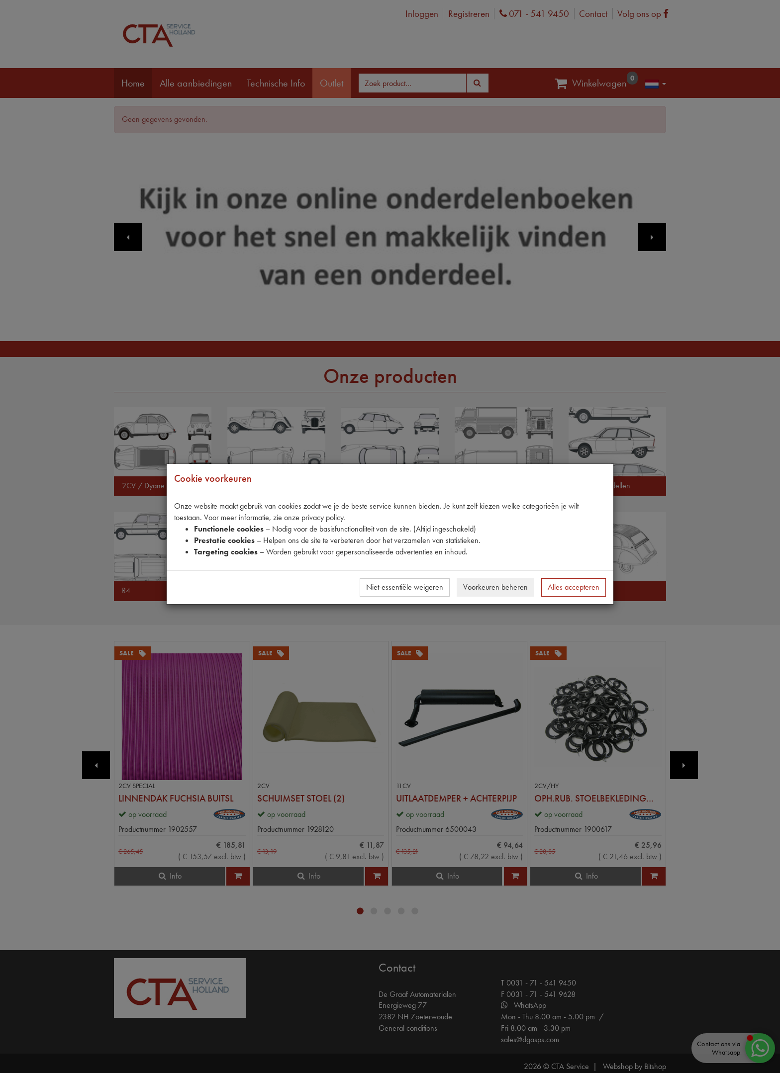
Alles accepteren (573, 587)
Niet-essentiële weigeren (404, 587)
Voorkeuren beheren (495, 587)
